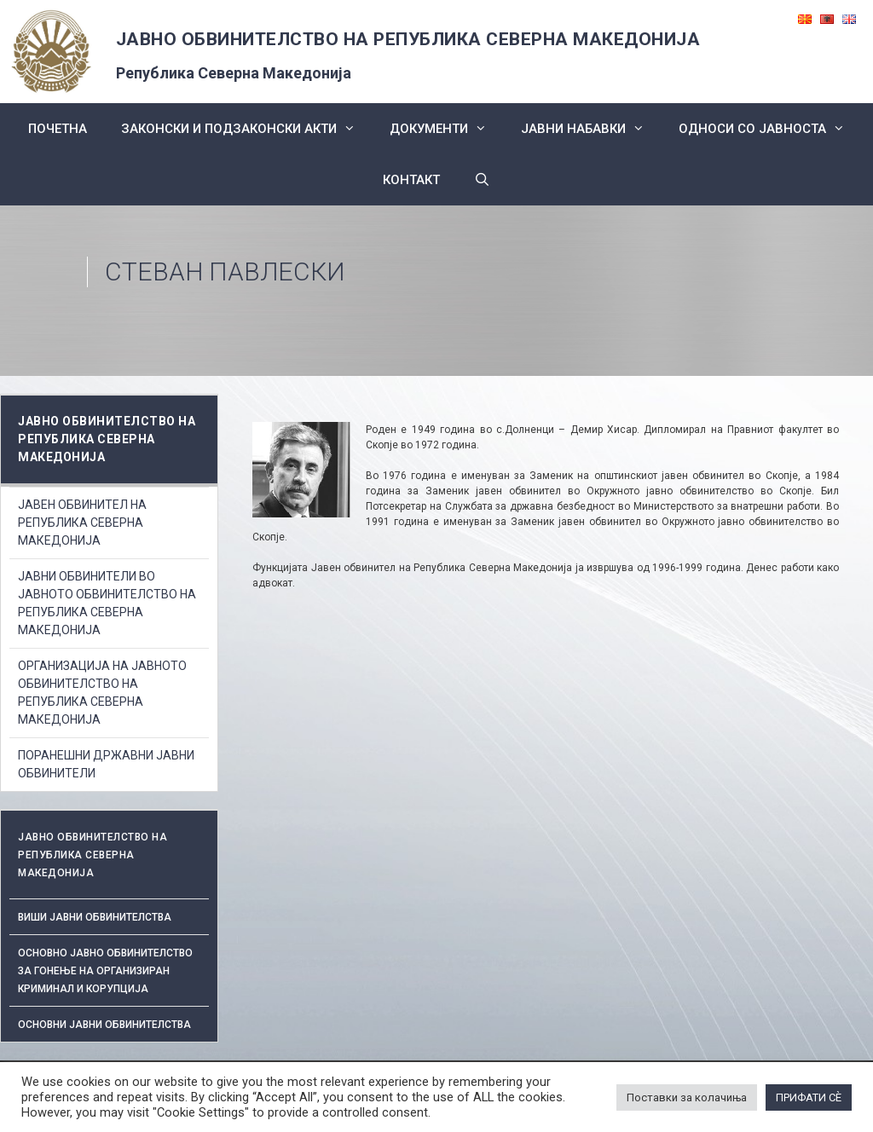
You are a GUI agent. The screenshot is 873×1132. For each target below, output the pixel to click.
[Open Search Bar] (482, 179)
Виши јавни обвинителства (94, 917)
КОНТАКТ (411, 180)
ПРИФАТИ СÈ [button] (808, 1097)
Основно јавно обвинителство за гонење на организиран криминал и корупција (105, 971)
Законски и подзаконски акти (247, 128)
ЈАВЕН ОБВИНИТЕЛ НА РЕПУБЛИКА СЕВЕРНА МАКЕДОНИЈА (82, 522)
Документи (447, 128)
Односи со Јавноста (770, 128)
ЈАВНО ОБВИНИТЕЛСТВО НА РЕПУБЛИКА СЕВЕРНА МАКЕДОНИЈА (408, 39)
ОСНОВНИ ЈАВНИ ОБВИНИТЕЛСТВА (104, 1025)
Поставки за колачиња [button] (687, 1097)
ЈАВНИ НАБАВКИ (591, 128)
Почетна (57, 128)
